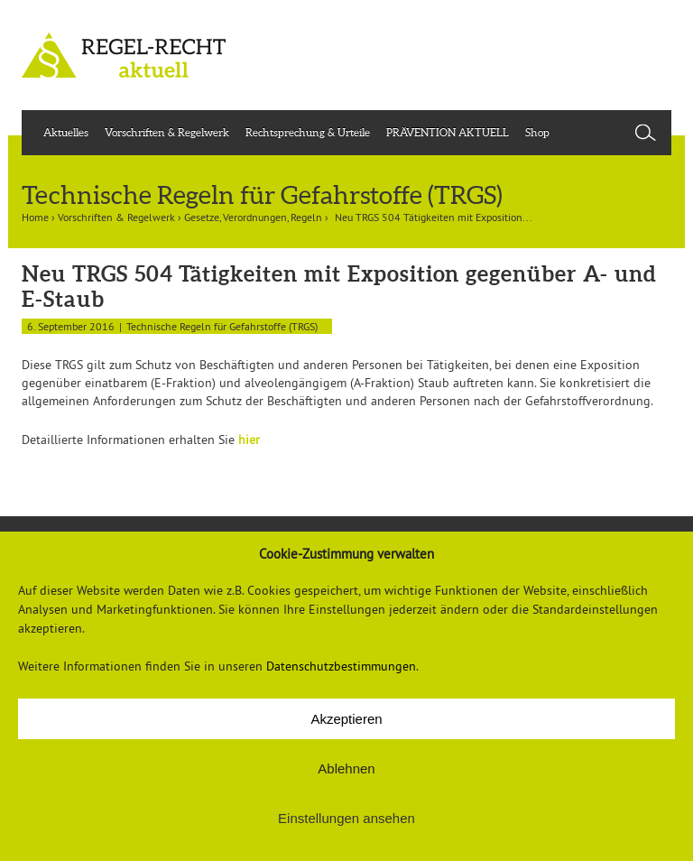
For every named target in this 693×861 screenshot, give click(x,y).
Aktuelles (65, 132)
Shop (537, 132)
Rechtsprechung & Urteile (307, 132)
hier (249, 439)
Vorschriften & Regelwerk (167, 132)
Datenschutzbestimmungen (341, 666)
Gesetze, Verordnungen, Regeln (253, 217)
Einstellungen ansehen (346, 818)
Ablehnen (346, 768)
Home (35, 217)
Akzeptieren (346, 719)
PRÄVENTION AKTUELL (447, 132)
